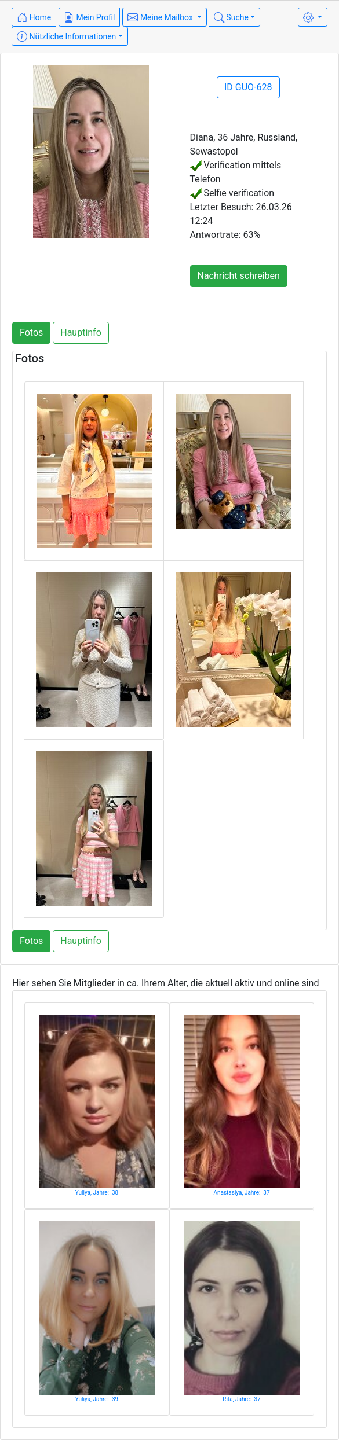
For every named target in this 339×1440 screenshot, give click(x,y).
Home (34, 17)
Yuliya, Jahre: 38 (96, 1192)
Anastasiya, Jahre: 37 (241, 1192)
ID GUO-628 (248, 87)
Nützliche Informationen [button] (66, 36)
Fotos (31, 332)
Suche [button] (231, 17)
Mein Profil (89, 17)
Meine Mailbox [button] (161, 17)
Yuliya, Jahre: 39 (96, 1399)
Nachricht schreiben (239, 275)
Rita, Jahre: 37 (241, 1399)
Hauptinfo (80, 332)
